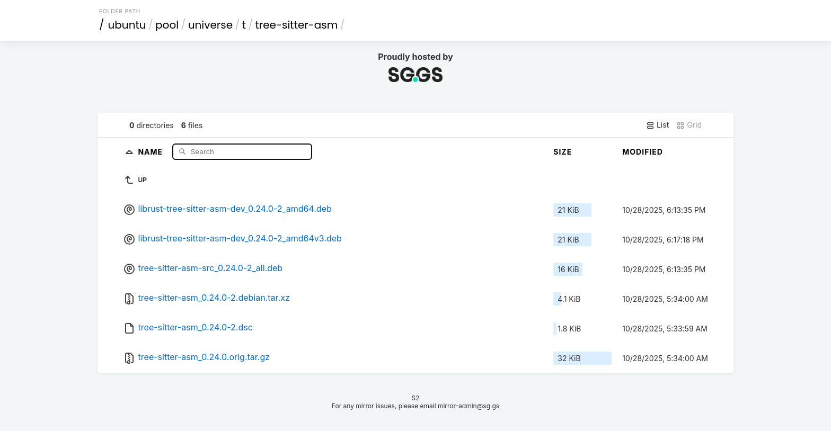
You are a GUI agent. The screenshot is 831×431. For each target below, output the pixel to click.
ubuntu (127, 24)
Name (151, 151)
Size (562, 151)
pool (167, 24)
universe (210, 24)
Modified (642, 151)
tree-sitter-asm (296, 24)
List (657, 125)
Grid (689, 125)
